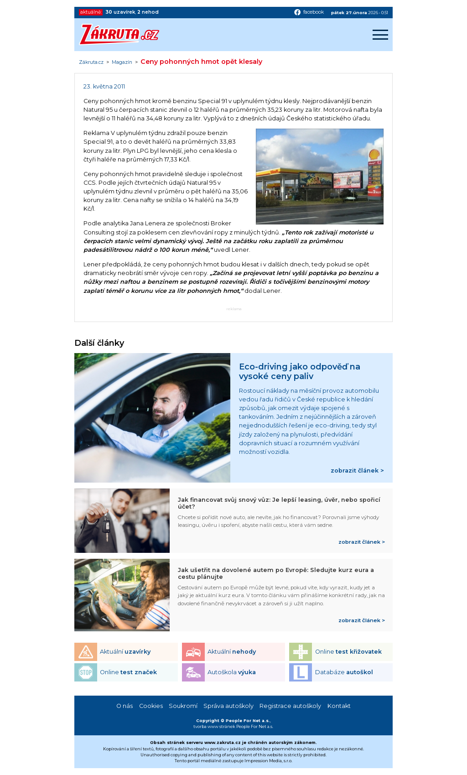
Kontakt (339, 705)
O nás (124, 705)
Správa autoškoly (228, 705)
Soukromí (183, 705)
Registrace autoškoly (290, 705)
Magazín (122, 62)
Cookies (151, 705)
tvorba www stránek (214, 726)
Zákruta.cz (91, 62)
